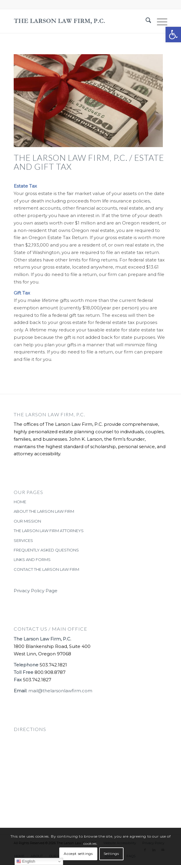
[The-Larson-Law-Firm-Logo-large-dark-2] (75, 21)
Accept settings (78, 853)
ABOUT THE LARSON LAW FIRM (44, 511)
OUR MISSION (27, 521)
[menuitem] (145, 21)
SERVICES (23, 540)
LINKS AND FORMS (32, 559)
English (25, 861)
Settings (111, 853)
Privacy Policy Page (35, 590)
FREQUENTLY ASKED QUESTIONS (46, 550)
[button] (173, 34)
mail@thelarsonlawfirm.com (60, 690)
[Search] (145, 21)
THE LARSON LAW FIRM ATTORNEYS (49, 530)
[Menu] (159, 21)
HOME (20, 501)
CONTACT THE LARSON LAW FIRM (46, 569)
